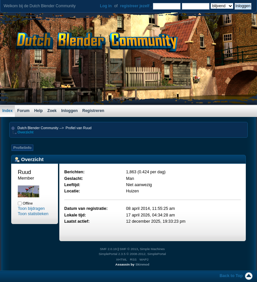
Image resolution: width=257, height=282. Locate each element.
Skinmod (142, 264)
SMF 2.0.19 (108, 249)
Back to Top (231, 275)
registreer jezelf (134, 6)
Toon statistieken (33, 214)
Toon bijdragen (31, 208)
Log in (106, 6)
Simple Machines (152, 249)
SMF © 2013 (129, 249)
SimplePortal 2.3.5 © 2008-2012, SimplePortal (132, 254)
